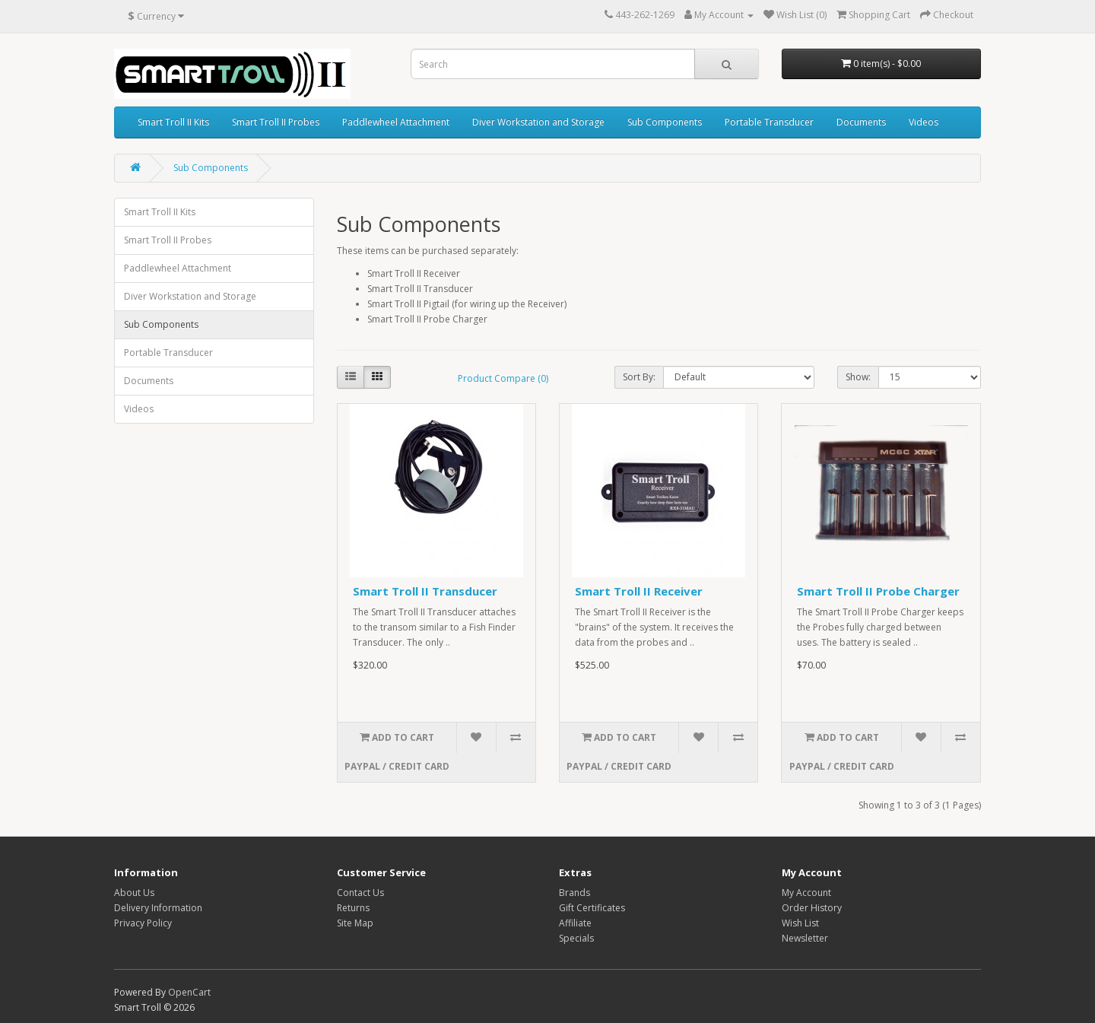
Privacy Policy (143, 923)
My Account (806, 892)
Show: (858, 376)
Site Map (355, 923)
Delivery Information (158, 907)
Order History (812, 907)
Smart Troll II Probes (275, 122)
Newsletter (805, 938)
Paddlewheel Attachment (395, 122)
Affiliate (575, 923)
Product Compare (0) (503, 378)
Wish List (800, 923)
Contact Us (360, 892)
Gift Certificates (592, 907)
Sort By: (639, 376)
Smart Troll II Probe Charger (878, 591)
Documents (861, 122)
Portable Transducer (769, 122)
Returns (353, 907)
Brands (574, 892)
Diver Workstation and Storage (538, 122)
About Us (134, 892)
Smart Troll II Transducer (425, 591)
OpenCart (189, 992)
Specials (576, 938)
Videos (923, 122)
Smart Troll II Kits (173, 122)
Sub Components (664, 122)
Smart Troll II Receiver (639, 591)
